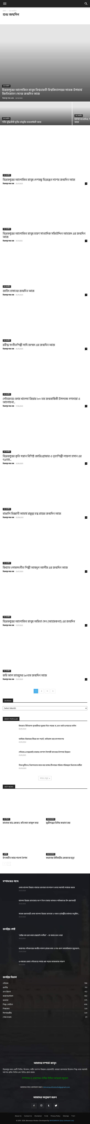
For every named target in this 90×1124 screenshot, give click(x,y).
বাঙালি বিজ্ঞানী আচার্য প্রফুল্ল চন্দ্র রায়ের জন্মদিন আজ (32, 513)
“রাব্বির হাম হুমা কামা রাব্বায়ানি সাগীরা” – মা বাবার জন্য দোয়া (41, 935)
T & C (73, 1116)
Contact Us (28, 1116)
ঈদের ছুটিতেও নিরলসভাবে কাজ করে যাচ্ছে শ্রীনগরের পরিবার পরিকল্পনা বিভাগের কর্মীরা (50, 765)
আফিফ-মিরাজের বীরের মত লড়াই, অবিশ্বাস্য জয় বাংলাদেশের (41, 738)
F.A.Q (46, 1116)
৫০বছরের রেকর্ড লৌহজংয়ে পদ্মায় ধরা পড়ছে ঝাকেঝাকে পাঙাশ (42, 961)
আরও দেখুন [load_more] (45, 778)
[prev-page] (4, 864)
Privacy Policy (55, 1116)
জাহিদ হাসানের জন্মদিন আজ (18, 291)
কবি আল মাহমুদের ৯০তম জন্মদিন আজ (25, 675)
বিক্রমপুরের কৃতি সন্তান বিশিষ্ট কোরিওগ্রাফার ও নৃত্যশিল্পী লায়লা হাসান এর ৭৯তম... (42, 458)
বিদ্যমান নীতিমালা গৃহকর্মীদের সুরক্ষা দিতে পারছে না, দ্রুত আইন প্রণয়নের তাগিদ (47, 725)
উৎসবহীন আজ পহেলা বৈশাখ (15, 858)
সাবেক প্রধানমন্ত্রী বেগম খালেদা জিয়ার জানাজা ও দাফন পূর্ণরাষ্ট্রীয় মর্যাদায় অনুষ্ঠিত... (49, 913)
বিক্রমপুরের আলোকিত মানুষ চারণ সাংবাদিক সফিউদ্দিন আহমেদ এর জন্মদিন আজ (44, 235)
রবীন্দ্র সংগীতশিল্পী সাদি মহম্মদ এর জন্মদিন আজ (29, 345)
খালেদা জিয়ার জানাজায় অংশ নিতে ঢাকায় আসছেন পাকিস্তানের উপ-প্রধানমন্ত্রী (47, 900)
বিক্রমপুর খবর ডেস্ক (8, 98)
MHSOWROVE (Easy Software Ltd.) (61, 1120)
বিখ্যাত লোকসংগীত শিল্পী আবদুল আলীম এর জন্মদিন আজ (35, 567)
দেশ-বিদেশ (6, 819)
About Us (18, 1116)
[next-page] (53, 691)
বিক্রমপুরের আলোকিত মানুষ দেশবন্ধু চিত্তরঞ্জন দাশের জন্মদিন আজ (39, 180)
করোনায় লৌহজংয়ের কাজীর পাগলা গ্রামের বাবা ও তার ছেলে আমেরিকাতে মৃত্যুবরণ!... (49, 948)
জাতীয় (5, 854)
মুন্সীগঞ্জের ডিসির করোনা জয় (58, 823)
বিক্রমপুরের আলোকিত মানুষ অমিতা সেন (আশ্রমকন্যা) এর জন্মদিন (39, 621)
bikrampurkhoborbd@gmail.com (56, 1087)
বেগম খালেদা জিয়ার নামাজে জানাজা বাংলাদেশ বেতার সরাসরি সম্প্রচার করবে (47, 887)
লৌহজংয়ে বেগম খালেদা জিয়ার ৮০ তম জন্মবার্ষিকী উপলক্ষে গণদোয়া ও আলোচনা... (41, 401)
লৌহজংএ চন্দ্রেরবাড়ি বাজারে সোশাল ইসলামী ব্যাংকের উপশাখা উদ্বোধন (44, 752)
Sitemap (66, 1116)
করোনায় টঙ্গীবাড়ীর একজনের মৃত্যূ (60, 858)
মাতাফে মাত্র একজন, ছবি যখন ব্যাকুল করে (20, 823)
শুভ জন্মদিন (6, 86)
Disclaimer (38, 1116)
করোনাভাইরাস (50, 819)
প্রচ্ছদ (4, 11)
